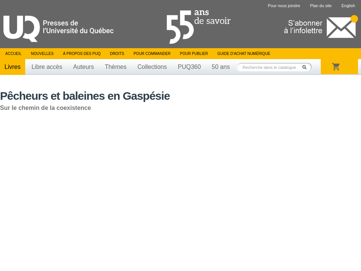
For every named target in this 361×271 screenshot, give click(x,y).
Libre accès (47, 67)
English (348, 5)
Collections (152, 67)
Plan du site (320, 5)
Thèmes (116, 67)
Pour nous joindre (284, 5)
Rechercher (306, 67)
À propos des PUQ (81, 54)
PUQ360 (189, 67)
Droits (117, 54)
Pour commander (151, 54)
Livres (13, 67)
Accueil (13, 54)
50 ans (221, 67)
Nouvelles (42, 54)
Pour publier (194, 54)
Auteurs (83, 67)
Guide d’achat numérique (243, 54)
